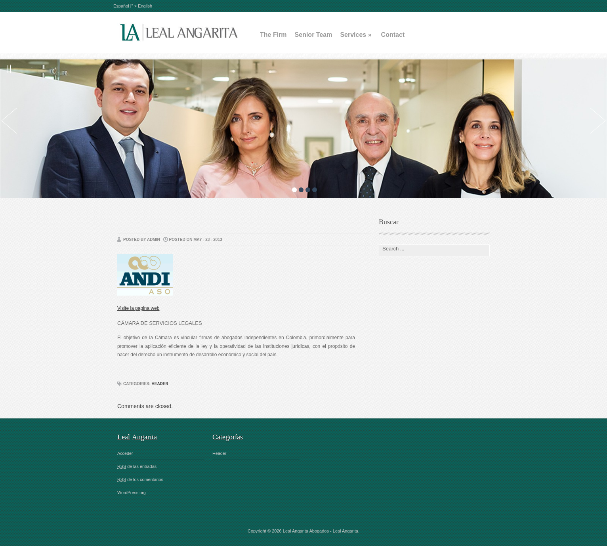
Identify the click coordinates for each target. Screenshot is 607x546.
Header (159, 384)
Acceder (125, 453)
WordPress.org (131, 492)
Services (355, 34)
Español (121, 6)
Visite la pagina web (138, 308)
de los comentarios (140, 479)
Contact (393, 34)
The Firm (273, 34)
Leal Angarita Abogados (306, 531)
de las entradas (137, 466)
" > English (142, 6)
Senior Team (313, 34)
